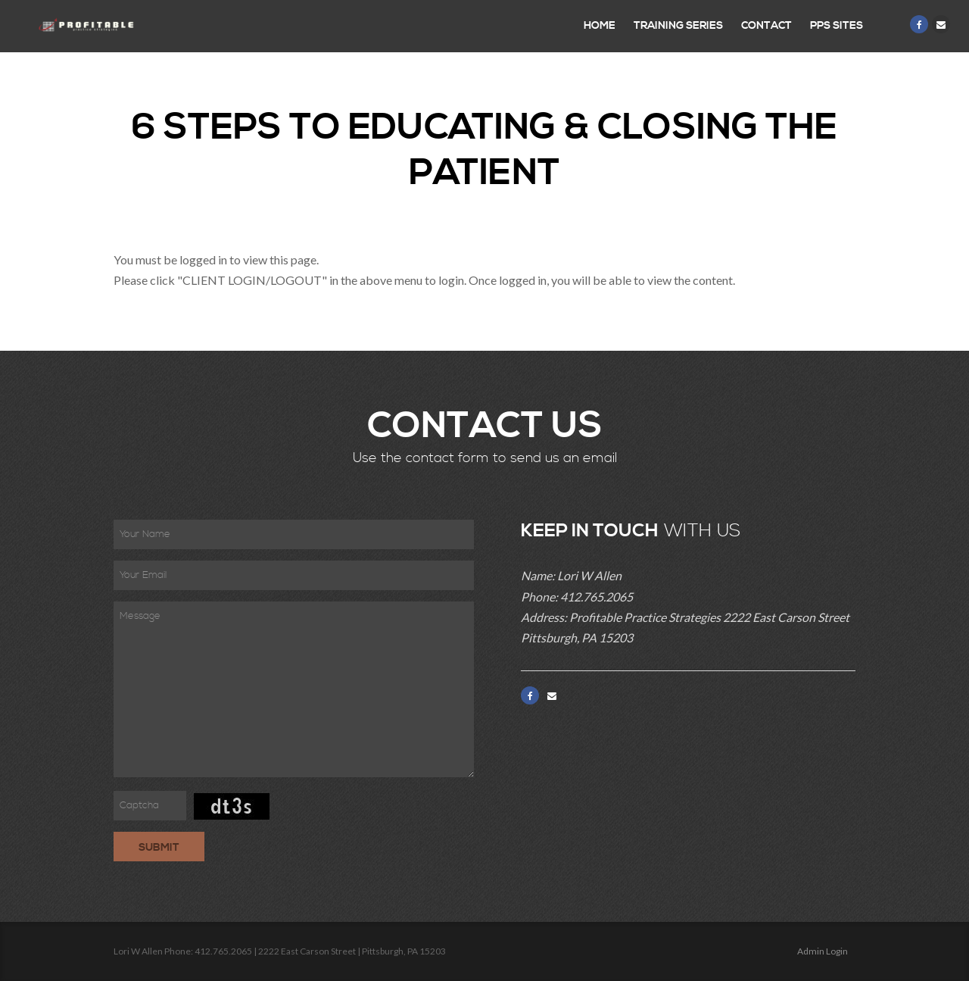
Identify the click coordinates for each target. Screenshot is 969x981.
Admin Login (822, 951)
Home (599, 26)
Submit (159, 847)
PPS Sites (836, 26)
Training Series (678, 26)
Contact (766, 26)
